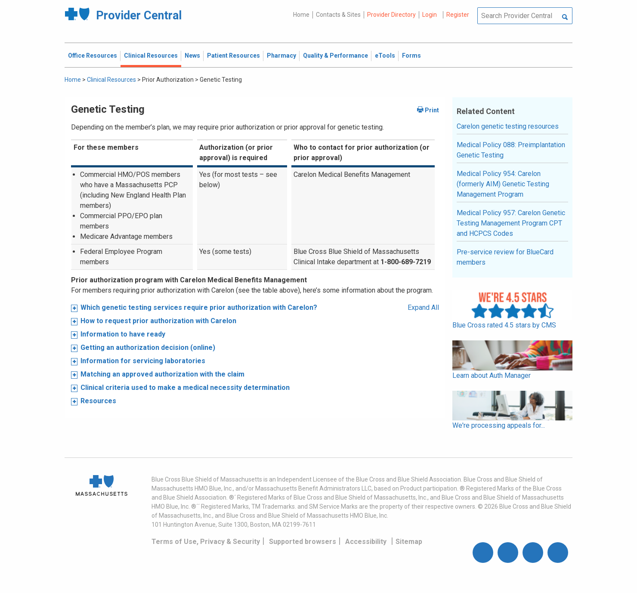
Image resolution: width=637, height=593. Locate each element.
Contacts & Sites (338, 14)
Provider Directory (391, 14)
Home (301, 14)
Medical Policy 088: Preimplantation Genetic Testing (511, 150)
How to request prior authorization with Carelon (158, 321)
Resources (98, 401)
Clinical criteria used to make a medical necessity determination (185, 387)
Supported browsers (302, 541)
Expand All (423, 307)
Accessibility (366, 541)
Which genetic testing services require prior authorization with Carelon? (198, 307)
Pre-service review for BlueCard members (505, 257)
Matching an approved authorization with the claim (162, 374)
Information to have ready (122, 334)
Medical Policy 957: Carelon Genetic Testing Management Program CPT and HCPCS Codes (511, 223)
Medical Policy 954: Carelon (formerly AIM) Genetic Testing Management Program (503, 184)
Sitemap (409, 541)
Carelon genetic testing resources (508, 126)
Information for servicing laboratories (142, 361)
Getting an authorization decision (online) (147, 347)
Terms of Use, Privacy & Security (206, 541)
